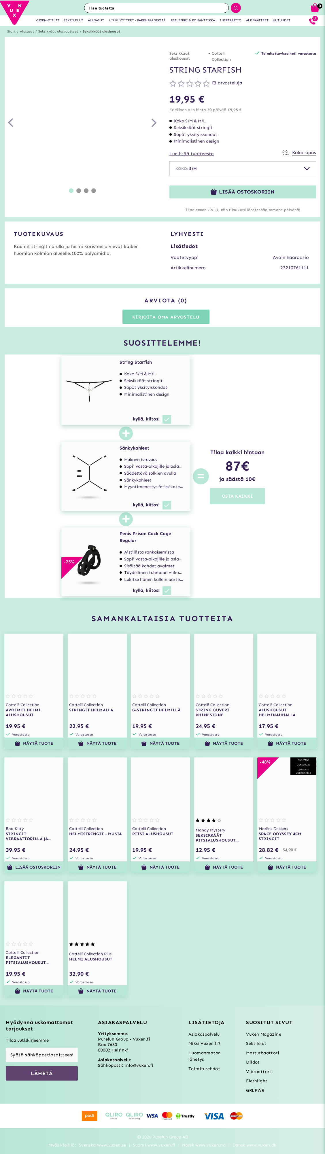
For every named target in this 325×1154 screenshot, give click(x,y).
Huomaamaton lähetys (204, 1056)
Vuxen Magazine (263, 1034)
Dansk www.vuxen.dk (255, 1145)
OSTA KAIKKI (237, 496)
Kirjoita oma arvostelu (166, 317)
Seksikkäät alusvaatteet (58, 31)
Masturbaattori (262, 1053)
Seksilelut (256, 1043)
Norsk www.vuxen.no (204, 1145)
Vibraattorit (259, 1071)
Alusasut (27, 31)
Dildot (253, 1062)
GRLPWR (255, 1090)
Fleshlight (256, 1080)
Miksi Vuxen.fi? (204, 1043)
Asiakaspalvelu (204, 1034)
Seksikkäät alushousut (101, 31)
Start (11, 31)
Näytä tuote (34, 743)
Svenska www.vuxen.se (102, 1145)
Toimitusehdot (204, 1068)
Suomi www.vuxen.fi (154, 1145)
